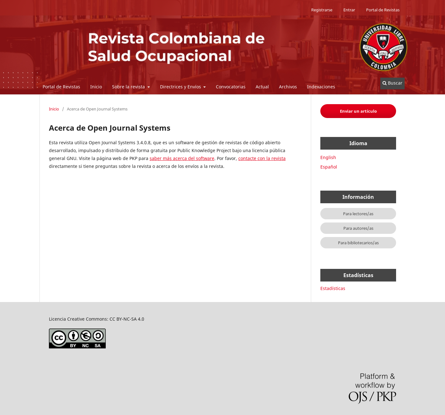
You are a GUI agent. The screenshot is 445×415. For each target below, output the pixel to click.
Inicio (96, 87)
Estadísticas (332, 288)
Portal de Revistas (61, 87)
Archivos (288, 87)
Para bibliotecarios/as (358, 243)
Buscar (392, 83)
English (328, 157)
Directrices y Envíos (181, 87)
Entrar (349, 10)
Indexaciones (321, 87)
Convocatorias (231, 87)
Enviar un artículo (358, 111)
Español (328, 167)
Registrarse (321, 10)
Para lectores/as (358, 213)
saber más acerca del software (182, 158)
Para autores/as (358, 228)
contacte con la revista (262, 158)
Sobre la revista (129, 87)
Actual (262, 87)
